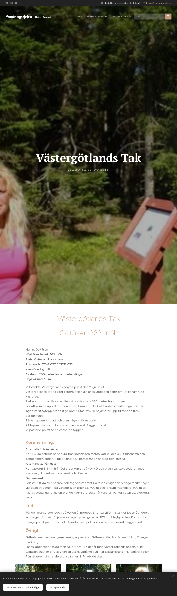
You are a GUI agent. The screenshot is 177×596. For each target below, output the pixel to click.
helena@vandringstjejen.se (158, 3)
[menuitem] (81, 16)
